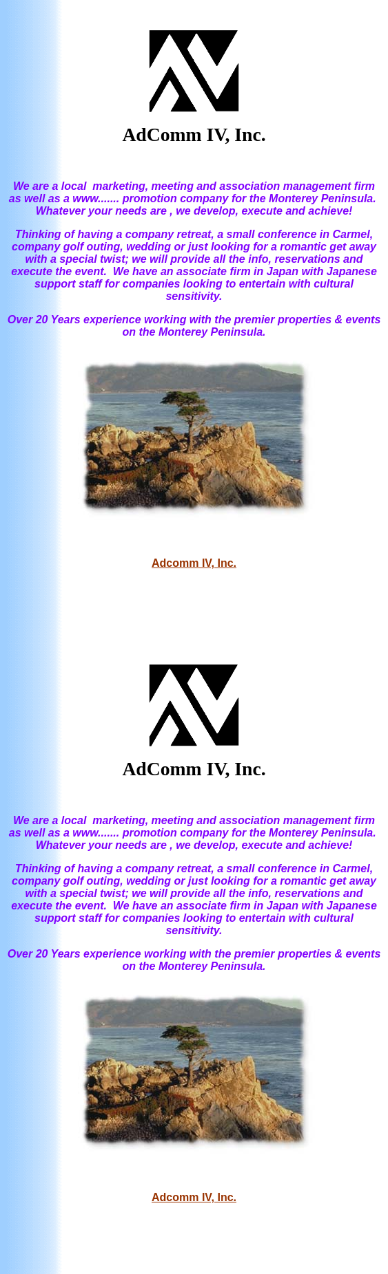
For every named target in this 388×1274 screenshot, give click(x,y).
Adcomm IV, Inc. (194, 563)
